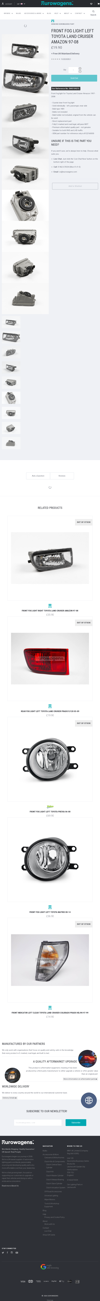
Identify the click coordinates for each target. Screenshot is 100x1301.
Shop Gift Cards (49, 1232)
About (45, 1219)
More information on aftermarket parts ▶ (80, 1076)
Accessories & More (51, 1152)
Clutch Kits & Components (54, 1159)
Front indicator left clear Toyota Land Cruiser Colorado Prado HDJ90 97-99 (50, 1010)
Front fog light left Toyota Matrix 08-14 (50, 909)
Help (44, 1212)
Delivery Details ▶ (10, 1095)
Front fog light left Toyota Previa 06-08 (50, 809)
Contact (46, 1225)
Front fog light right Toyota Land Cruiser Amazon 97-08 (50, 608)
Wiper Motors (49, 1197)
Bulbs (45, 1148)
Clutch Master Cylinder (54, 1173)
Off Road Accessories (53, 1189)
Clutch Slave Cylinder (54, 1181)
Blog (44, 1208)
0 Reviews (66, 56)
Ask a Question (38, 473)
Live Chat (47, 1228)
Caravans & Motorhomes (54, 1155)
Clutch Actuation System (55, 1185)
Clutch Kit (49, 1169)
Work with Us (49, 1222)
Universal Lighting (51, 1193)
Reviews (62, 473)
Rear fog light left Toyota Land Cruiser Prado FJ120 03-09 (50, 708)
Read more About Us (10, 1183)
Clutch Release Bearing (55, 1177)
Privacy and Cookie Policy (54, 1215)
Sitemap (50, 1298)
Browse (8, 13)
